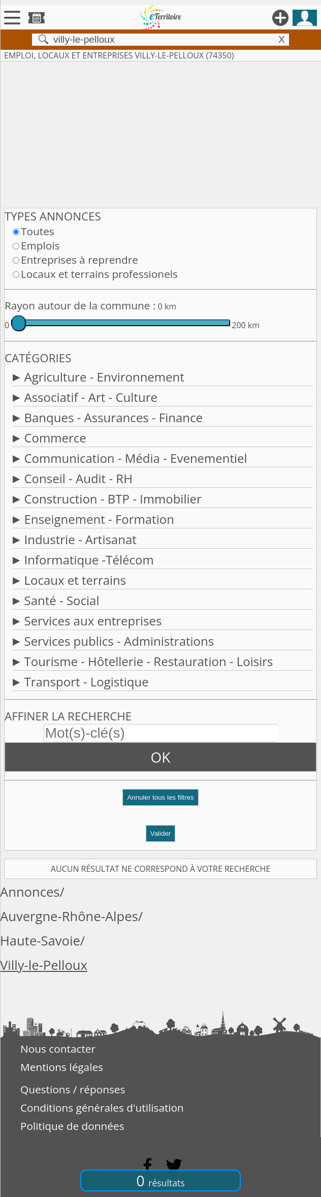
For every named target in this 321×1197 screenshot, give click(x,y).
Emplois (40, 245)
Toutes (37, 231)
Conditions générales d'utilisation (102, 1107)
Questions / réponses (72, 1089)
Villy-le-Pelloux (43, 965)
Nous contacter (57, 1049)
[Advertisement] (160, 132)
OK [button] (161, 757)
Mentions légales (61, 1067)
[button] (160, 801)
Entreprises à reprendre (79, 260)
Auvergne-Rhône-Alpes (69, 916)
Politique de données (72, 1126)
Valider (160, 833)
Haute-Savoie (40, 941)
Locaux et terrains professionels (99, 274)
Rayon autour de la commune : (80, 305)
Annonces (30, 892)
